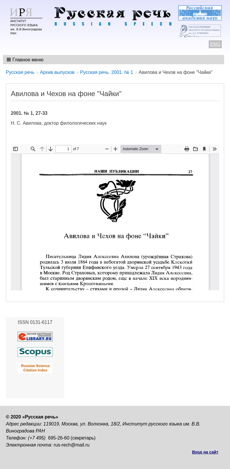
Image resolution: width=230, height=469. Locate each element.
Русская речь (20, 72)
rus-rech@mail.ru (72, 444)
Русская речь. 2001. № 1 (106, 72)
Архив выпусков (57, 72)
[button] (25, 59)
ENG (215, 44)
